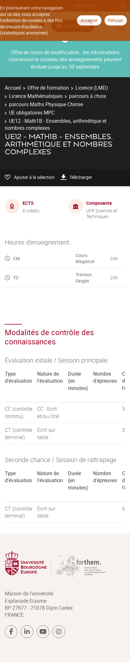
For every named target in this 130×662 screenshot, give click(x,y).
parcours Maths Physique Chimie (46, 104)
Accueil (13, 87)
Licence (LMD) (91, 87)
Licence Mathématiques (36, 95)
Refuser (115, 20)
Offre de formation (48, 87)
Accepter (89, 20)
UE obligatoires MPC (32, 112)
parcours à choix (87, 95)
